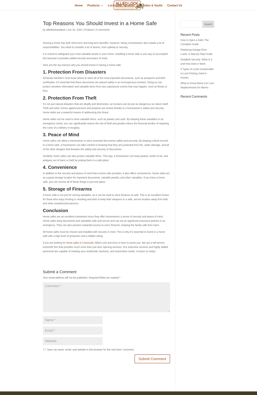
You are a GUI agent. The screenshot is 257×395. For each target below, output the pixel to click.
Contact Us (174, 5)
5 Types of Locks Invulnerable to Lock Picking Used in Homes (197, 73)
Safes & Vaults (153, 5)
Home (79, 5)
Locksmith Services (121, 5)
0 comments (103, 29)
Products (93, 5)
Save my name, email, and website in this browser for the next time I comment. (90, 349)
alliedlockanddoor (56, 29)
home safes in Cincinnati (80, 242)
